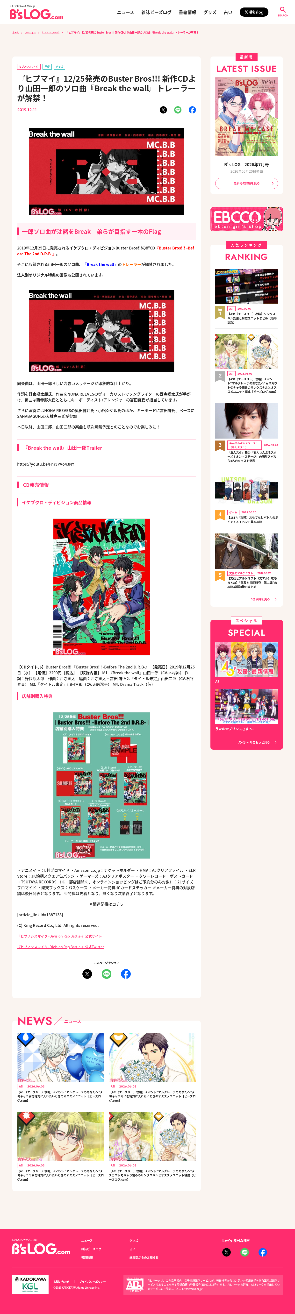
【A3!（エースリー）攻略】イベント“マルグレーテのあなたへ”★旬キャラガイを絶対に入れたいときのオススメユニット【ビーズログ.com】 (151, 1099)
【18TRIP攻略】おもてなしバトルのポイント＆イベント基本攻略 (252, 528)
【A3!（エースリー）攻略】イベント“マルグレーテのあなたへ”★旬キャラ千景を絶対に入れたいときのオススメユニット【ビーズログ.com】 (59, 1183)
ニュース (125, 12)
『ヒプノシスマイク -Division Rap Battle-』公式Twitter (66, 947)
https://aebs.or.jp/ (193, 1289)
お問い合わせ (62, 1281)
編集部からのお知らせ (146, 1257)
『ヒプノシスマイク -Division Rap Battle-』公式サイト (66, 937)
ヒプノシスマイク (57, 32)
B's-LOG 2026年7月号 (246, 163)
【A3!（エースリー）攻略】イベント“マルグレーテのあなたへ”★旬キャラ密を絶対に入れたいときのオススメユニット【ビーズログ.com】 (59, 1099)
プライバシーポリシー (98, 1281)
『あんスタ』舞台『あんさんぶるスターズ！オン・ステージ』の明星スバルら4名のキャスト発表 (252, 464)
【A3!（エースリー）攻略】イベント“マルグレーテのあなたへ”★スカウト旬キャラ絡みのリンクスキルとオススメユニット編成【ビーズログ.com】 (151, 1186)
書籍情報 (187, 12)
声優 (52, 67)
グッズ (209, 12)
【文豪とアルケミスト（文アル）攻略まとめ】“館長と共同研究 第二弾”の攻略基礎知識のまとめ (252, 591)
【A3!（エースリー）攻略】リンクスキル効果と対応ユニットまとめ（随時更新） (252, 319)
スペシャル (33, 32)
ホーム (16, 32)
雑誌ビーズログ (156, 12)
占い (228, 12)
